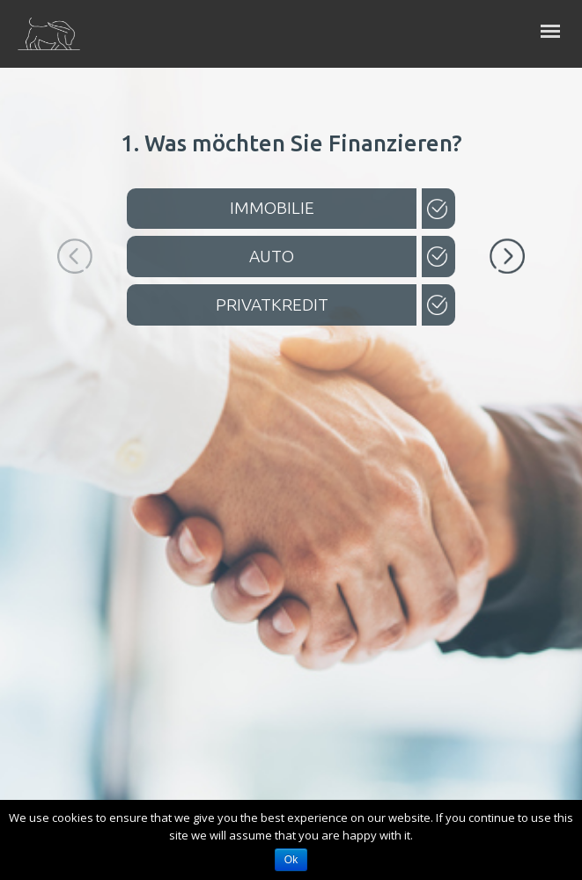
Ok (291, 860)
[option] (291, 232)
